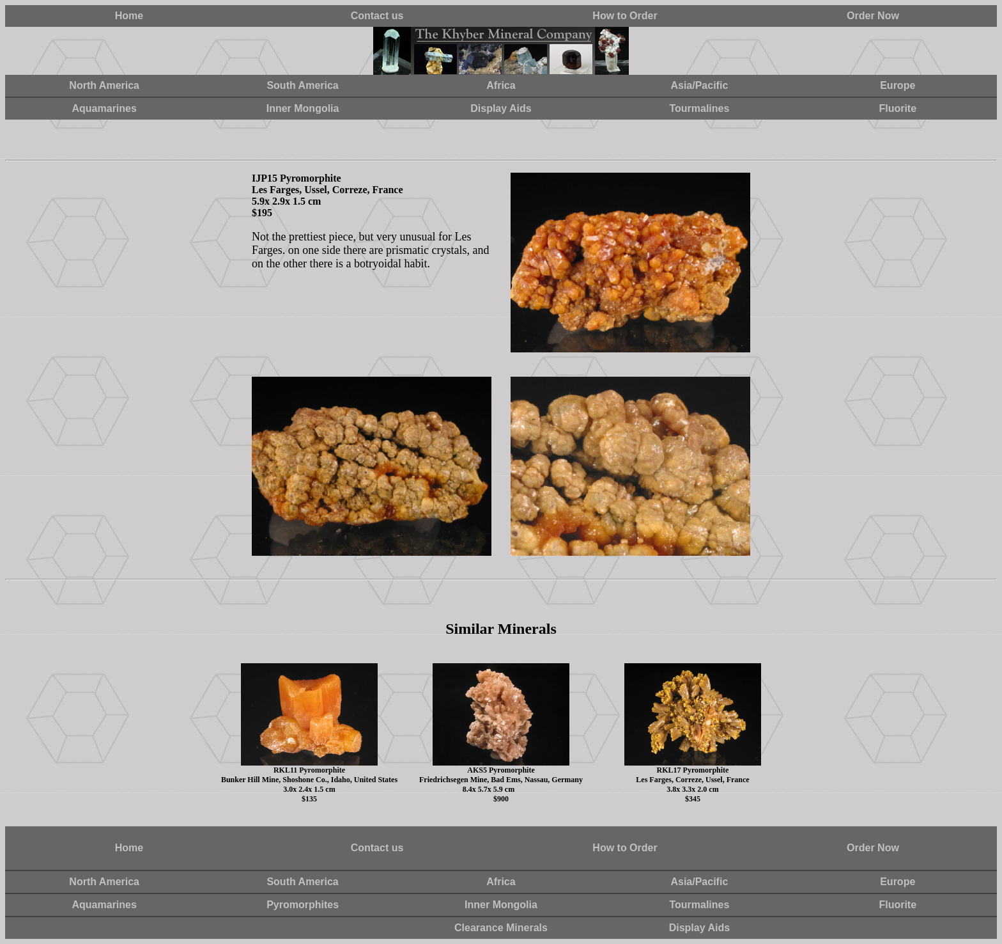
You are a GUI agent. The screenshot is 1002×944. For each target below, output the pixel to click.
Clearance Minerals (501, 927)
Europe (897, 85)
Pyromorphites (302, 904)
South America (302, 85)
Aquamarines (104, 108)
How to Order (624, 15)
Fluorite (897, 108)
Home (129, 15)
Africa (500, 85)
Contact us (377, 15)
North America (104, 85)
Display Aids (500, 108)
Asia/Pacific (699, 85)
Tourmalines (699, 108)
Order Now (873, 15)
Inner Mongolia (302, 108)
